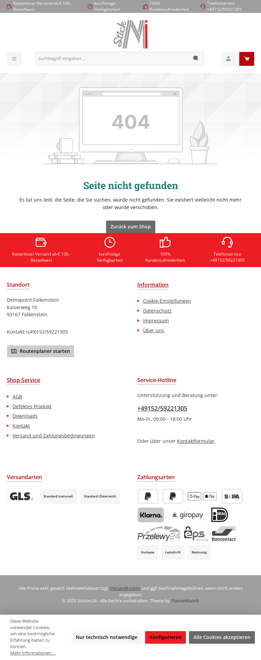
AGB (17, 396)
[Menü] (14, 59)
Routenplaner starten (40, 350)
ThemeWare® (185, 601)
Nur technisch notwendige (106, 637)
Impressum (156, 320)
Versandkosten (125, 588)
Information (153, 284)
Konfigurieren (165, 637)
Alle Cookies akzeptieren (221, 637)
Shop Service (23, 380)
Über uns (153, 330)
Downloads (25, 416)
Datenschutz (157, 310)
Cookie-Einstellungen (167, 301)
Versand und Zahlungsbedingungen (54, 435)
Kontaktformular (195, 441)
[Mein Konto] (228, 59)
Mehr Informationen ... (33, 653)
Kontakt (21, 425)
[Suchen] (196, 58)
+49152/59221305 (162, 408)
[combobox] (112, 58)
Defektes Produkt (32, 406)
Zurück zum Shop (130, 226)
